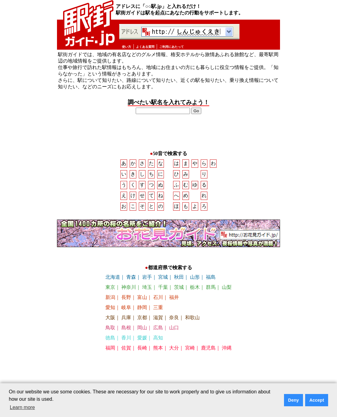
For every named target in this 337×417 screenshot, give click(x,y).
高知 (158, 340)
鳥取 (110, 330)
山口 (174, 330)
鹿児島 (208, 351)
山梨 (227, 290)
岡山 (142, 330)
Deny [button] (293, 400)
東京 (110, 290)
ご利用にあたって (171, 46)
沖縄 (227, 351)
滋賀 (158, 320)
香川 (126, 340)
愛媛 (142, 340)
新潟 (110, 300)
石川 (158, 300)
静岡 (142, 310)
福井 (174, 300)
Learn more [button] (22, 407)
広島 (158, 330)
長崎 (142, 351)
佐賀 (126, 351)
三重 (158, 310)
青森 (131, 280)
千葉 (163, 290)
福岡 (110, 351)
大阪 (110, 320)
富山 (142, 300)
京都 (142, 320)
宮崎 (190, 351)
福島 (211, 280)
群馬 (211, 290)
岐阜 (126, 310)
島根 (126, 330)
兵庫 (126, 320)
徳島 (110, 340)
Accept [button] (316, 400)
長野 (126, 300)
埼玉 (147, 290)
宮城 (163, 280)
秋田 (179, 280)
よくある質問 (145, 46)
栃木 (195, 290)
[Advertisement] (168, 133)
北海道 (112, 280)
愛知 (110, 310)
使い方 (126, 46)
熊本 (158, 351)
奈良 (174, 320)
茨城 (179, 290)
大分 (174, 351)
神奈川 (128, 290)
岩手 (147, 280)
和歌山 (192, 320)
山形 (195, 280)
